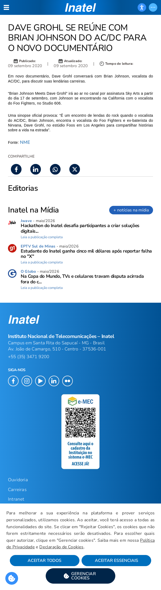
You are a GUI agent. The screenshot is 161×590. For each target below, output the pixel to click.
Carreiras (17, 490)
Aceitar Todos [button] (44, 560)
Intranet (16, 499)
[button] (80, 576)
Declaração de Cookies (61, 547)
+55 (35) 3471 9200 (28, 357)
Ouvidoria (18, 480)
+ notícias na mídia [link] (131, 210)
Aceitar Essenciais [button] (116, 560)
